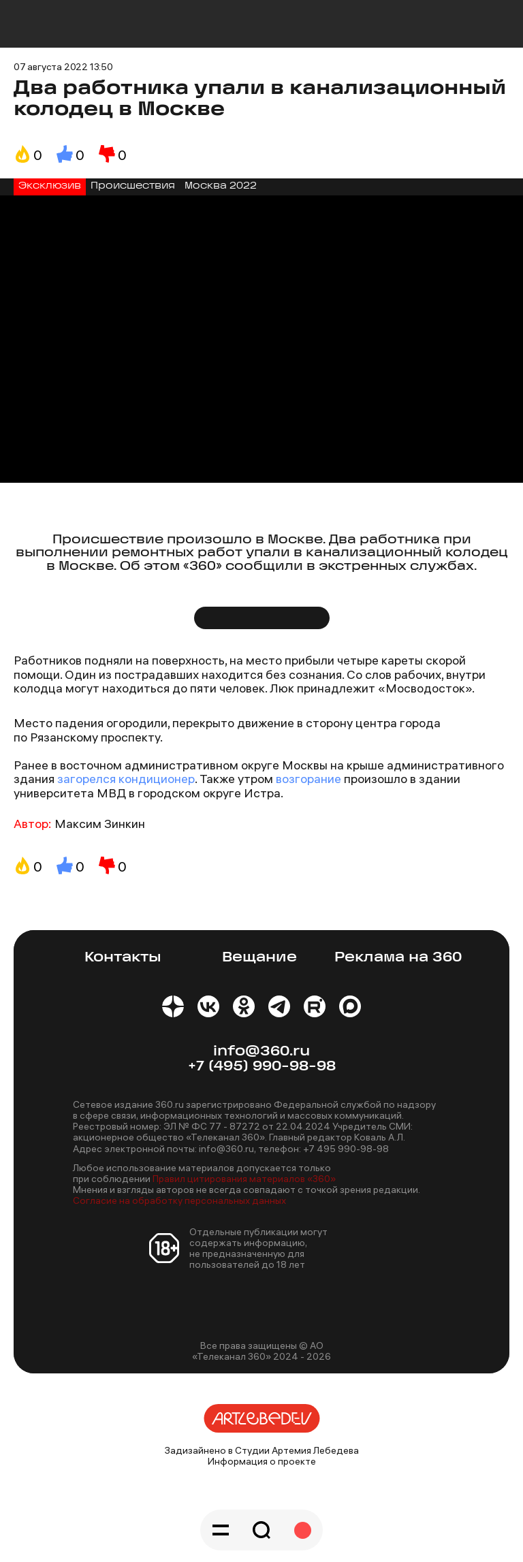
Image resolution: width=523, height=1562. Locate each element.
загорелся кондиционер (126, 778)
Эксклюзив (49, 186)
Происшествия (133, 186)
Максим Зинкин (99, 823)
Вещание (259, 957)
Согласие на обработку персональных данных (179, 1200)
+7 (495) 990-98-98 (262, 1066)
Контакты (122, 957)
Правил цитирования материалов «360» (244, 1179)
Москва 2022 (221, 186)
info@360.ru (261, 1051)
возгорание (307, 778)
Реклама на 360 (398, 957)
